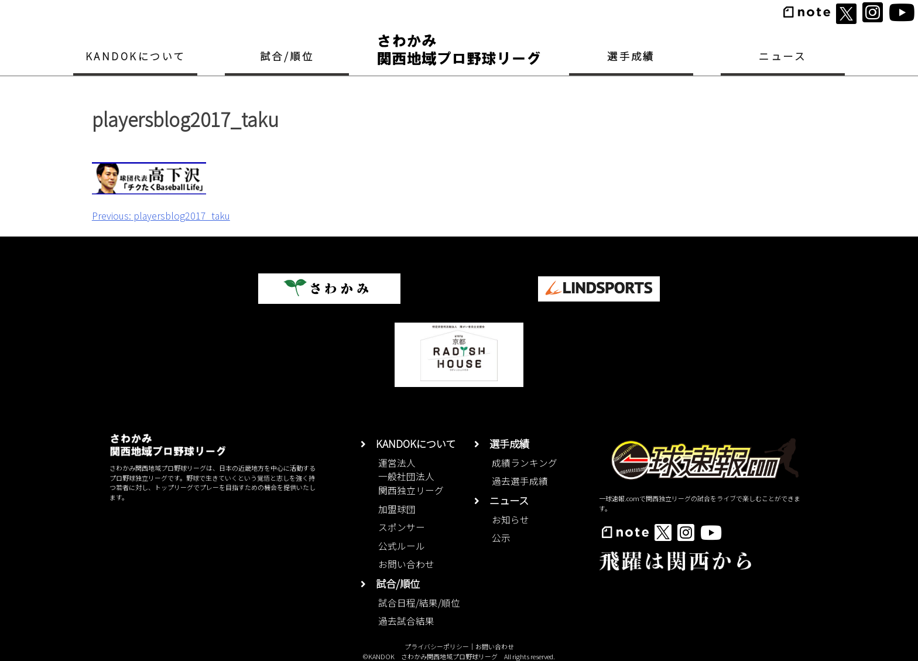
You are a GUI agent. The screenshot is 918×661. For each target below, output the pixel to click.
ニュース (782, 56)
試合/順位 (287, 56)
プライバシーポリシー (437, 646)
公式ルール (401, 546)
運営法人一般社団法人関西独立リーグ (411, 476)
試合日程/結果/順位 (419, 602)
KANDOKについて (135, 56)
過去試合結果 (406, 621)
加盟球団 (397, 509)
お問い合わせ (406, 564)
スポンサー (401, 527)
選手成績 (631, 56)
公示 (501, 537)
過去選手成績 (520, 481)
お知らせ (510, 519)
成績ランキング (524, 463)
